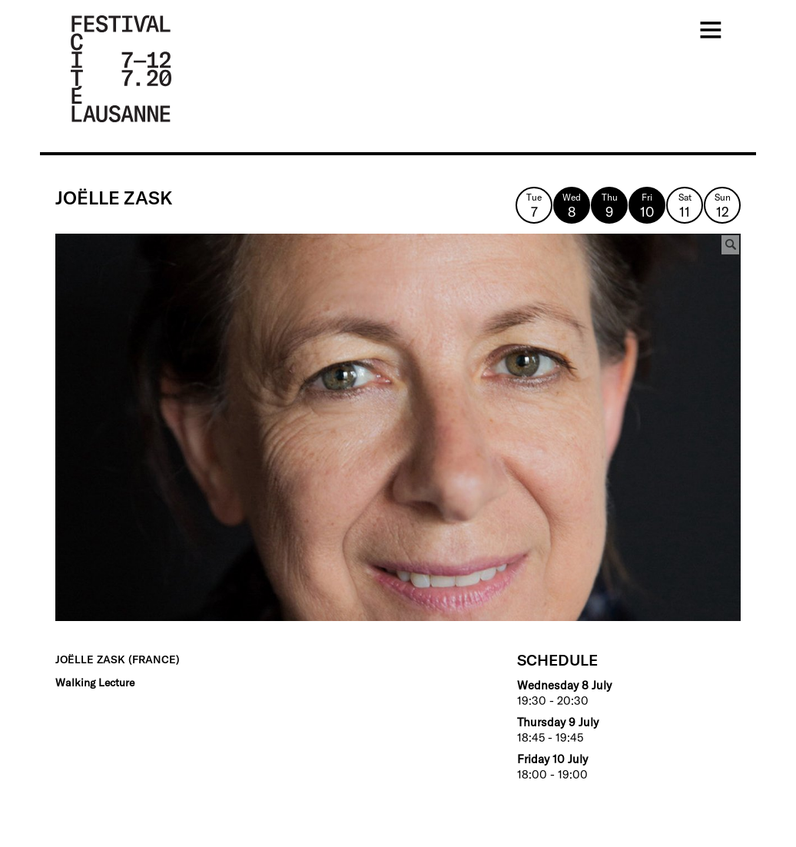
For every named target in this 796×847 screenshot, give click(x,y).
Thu (609, 206)
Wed (572, 206)
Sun (722, 206)
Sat (685, 206)
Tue (534, 206)
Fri (647, 206)
